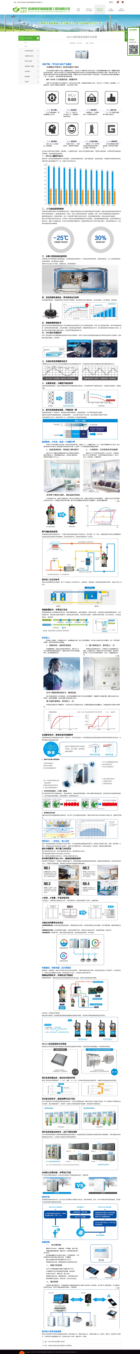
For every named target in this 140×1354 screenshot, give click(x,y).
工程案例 (110, 9)
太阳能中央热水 (29, 56)
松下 (26, 42)
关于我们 (89, 9)
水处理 (26, 81)
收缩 (126, 35)
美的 (26, 46)
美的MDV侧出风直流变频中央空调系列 (60, 1345)
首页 (78, 9)
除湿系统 (27, 76)
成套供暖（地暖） (30, 66)
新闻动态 (121, 9)
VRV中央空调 (28, 38)
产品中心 (99, 9)
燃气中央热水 (28, 61)
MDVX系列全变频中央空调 (56, 1341)
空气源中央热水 (29, 51)
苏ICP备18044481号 (81, 1352)
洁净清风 (27, 71)
